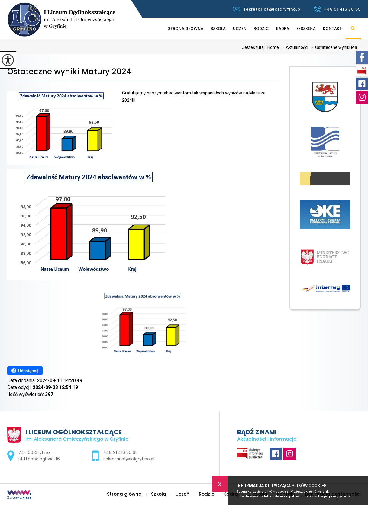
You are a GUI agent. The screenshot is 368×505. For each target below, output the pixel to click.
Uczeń (239, 28)
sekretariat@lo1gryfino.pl (267, 9)
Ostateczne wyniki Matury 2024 (69, 71)
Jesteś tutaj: (254, 47)
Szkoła (218, 28)
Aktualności (293, 47)
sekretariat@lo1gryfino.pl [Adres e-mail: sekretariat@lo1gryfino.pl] (128, 459)
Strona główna (185, 28)
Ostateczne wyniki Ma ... (334, 47)
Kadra (282, 28)
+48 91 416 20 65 (337, 9)
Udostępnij (24, 370)
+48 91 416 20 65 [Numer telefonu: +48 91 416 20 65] (120, 452)
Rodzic (261, 28)
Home (273, 47)
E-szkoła (306, 28)
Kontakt (332, 28)
